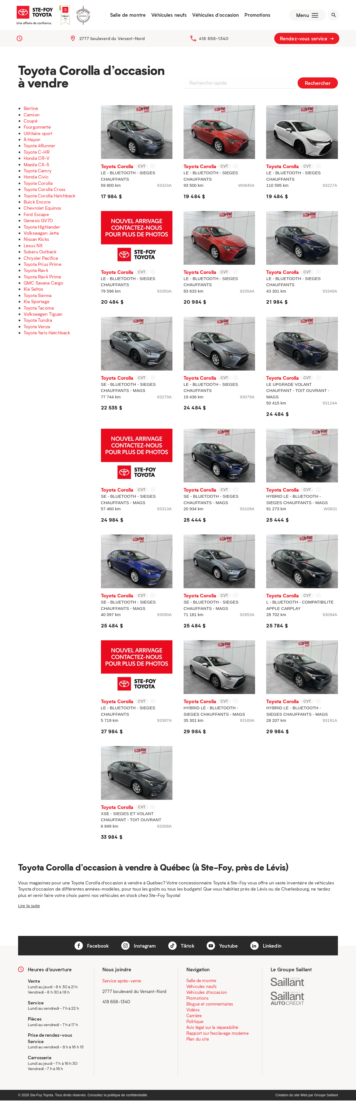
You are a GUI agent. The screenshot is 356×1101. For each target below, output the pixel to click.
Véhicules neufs (168, 15)
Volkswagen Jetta (41, 233)
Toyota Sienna (37, 296)
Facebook (92, 946)
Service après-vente (121, 981)
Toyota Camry (37, 171)
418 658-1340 (213, 39)
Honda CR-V (37, 159)
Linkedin (265, 946)
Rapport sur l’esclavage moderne (217, 1033)
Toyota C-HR (37, 152)
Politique (194, 1022)
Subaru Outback (40, 252)
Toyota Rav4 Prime (42, 277)
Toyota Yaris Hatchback (47, 333)
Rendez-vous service (307, 39)
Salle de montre (127, 15)
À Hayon (32, 140)
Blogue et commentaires (209, 1004)
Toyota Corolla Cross (44, 190)
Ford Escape (36, 215)
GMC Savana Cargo (43, 283)
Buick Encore (37, 202)
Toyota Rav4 (36, 271)
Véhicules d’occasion (215, 15)
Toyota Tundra (38, 321)
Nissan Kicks (36, 240)
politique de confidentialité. (127, 1096)
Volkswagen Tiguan (43, 314)
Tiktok (181, 946)
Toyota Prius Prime (42, 265)
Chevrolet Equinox (42, 209)
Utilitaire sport (38, 134)
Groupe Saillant (326, 1096)
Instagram (138, 946)
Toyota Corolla (38, 184)
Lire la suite (29, 906)
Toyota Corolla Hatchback (50, 196)
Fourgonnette (37, 128)
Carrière (194, 1016)
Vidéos (193, 1010)
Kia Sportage (37, 302)
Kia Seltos (33, 290)
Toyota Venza (37, 327)
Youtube (222, 946)
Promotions (257, 15)
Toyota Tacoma (39, 308)
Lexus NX (33, 246)
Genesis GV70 (38, 221)
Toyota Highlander (42, 227)
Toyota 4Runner (39, 146)
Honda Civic (36, 177)
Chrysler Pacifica (41, 258)
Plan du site (197, 1039)
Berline (31, 109)
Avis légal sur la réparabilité (212, 1028)
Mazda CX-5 (37, 165)
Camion (31, 115)
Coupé (31, 121)
